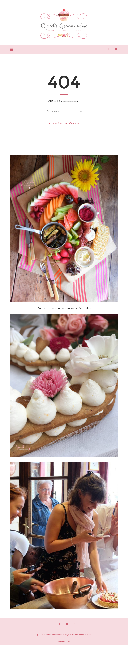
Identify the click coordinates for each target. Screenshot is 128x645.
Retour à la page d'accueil (64, 123)
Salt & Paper (86, 634)
